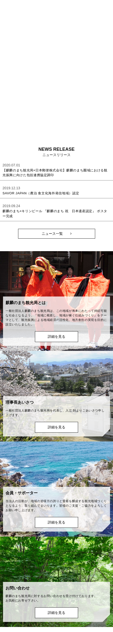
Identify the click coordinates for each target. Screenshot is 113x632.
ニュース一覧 (52, 234)
